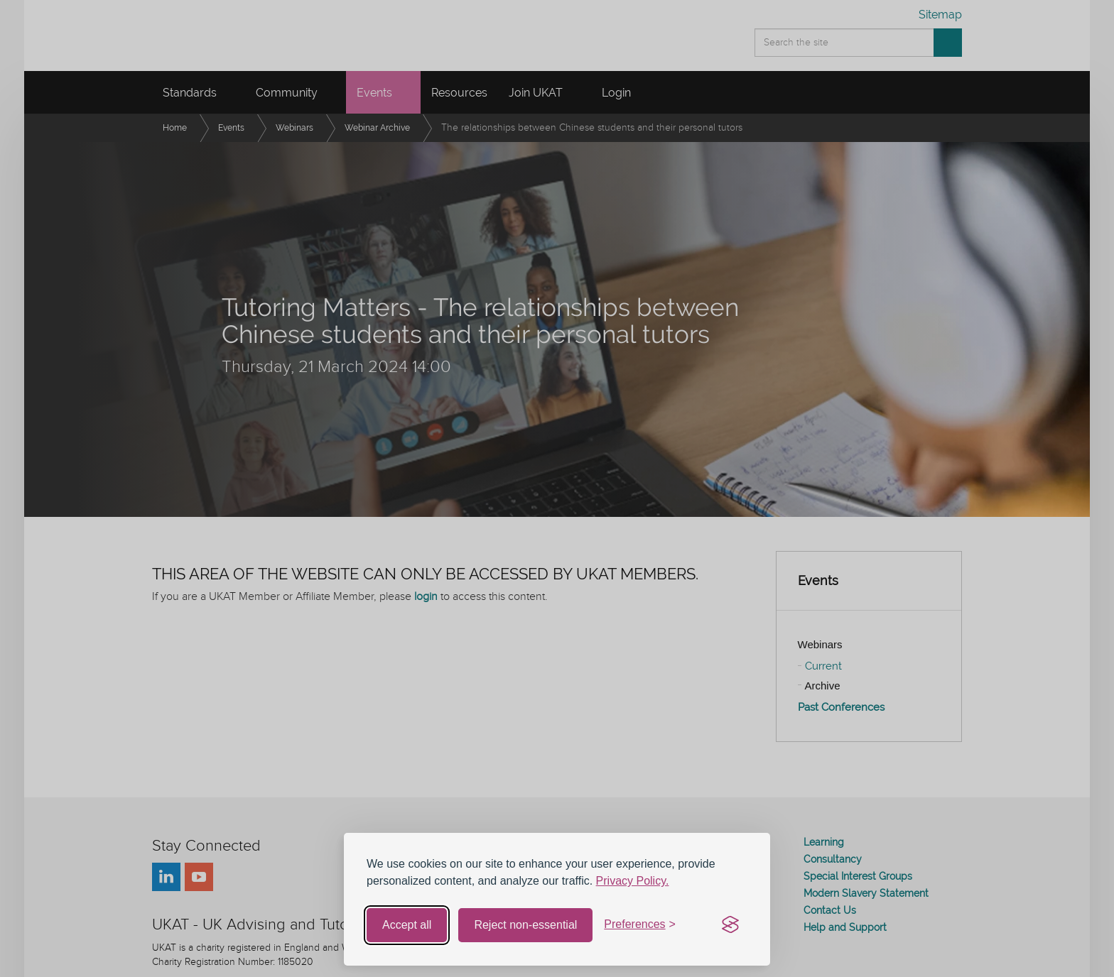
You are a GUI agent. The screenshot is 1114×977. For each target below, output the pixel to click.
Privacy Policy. (632, 881)
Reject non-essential (525, 925)
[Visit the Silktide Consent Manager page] (730, 925)
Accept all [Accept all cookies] (406, 925)
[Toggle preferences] (640, 925)
